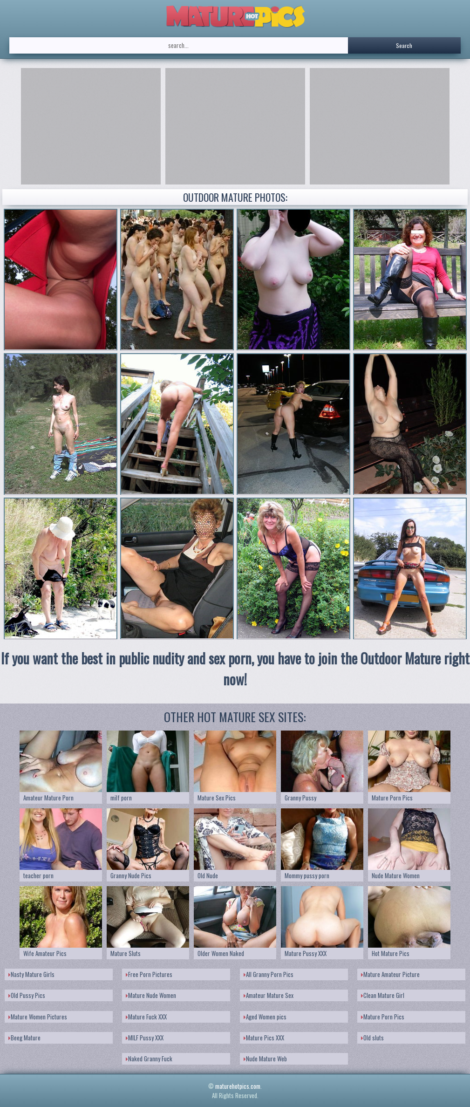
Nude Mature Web (265, 1058)
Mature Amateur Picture (390, 974)
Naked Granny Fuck (149, 1058)
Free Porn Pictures (149, 974)
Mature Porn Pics (382, 1016)
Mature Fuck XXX (146, 1016)
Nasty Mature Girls (31, 974)
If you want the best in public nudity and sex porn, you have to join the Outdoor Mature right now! (235, 669)
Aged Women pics (265, 1016)
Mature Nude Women (151, 995)
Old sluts (372, 1037)
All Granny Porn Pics (268, 974)
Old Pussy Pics (26, 995)
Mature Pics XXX (264, 1037)
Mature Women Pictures (37, 1016)
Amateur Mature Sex (268, 995)
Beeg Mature (24, 1037)
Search (404, 45)
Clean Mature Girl (382, 995)
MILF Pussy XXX (144, 1037)
